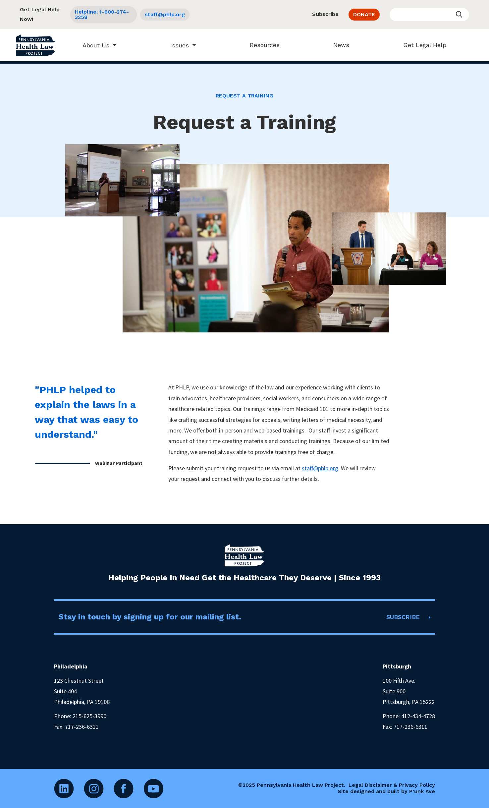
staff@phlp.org (165, 14)
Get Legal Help (421, 44)
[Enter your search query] (429, 14)
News (338, 44)
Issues (176, 45)
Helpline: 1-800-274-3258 (102, 14)
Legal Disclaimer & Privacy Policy (392, 785)
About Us (92, 45)
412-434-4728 (418, 716)
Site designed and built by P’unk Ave (386, 791)
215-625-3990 (89, 716)
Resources (262, 44)
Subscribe (325, 14)
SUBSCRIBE (403, 616)
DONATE (364, 14)
